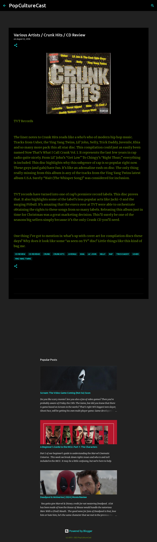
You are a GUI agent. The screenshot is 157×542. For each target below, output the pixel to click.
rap (111, 254)
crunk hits (58, 254)
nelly (102, 254)
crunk (47, 254)
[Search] (50, 5)
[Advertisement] (78, 326)
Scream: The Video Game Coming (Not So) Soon (65, 393)
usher (136, 254)
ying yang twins (23, 259)
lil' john (92, 254)
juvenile (72, 254)
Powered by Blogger (78, 531)
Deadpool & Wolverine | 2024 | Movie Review (63, 497)
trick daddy (122, 254)
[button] (16, 45)
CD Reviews (34, 254)
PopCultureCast (27, 5)
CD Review (20, 254)
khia (82, 254)
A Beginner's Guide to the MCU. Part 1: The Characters (68, 447)
